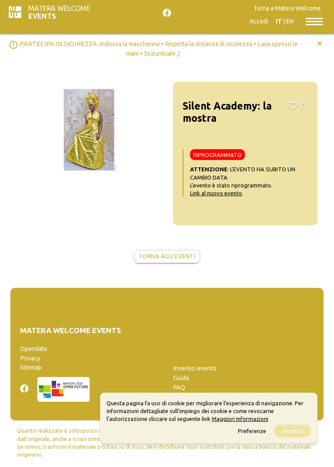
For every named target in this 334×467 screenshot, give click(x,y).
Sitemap (31, 367)
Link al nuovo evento (216, 193)
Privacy (30, 358)
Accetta (292, 431)
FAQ (179, 387)
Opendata (33, 348)
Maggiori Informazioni (240, 419)
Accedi (259, 21)
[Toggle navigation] (314, 21)
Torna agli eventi (167, 256)
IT (279, 21)
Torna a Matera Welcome (287, 8)
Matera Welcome (59, 12)
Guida (181, 377)
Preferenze (252, 431)
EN (290, 21)
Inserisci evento (195, 368)
